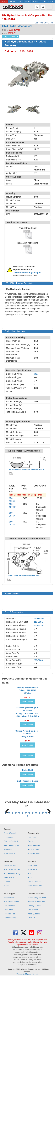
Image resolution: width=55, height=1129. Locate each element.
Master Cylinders (34, 1033)
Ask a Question (34, 1065)
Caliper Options (9, 37)
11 (39, 964)
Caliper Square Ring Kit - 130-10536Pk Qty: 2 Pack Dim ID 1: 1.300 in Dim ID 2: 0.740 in (27, 759)
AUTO (4, 2)
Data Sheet (32, 989)
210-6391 (38, 622)
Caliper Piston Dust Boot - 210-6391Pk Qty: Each (27, 807)
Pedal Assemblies (35, 1037)
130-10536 (39, 618)
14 (49, 964)
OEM (27, 2)
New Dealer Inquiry (11, 997)
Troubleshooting (10, 1069)
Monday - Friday (34, 1057)
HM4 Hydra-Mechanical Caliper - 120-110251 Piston (27, 717)
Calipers (7, 1033)
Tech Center (8, 1061)
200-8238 (38, 625)
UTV (19, 2)
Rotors (6, 1037)
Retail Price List (34, 1001)
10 (36, 964)
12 (43, 964)
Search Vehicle (10, 1017)
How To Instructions (11, 1053)
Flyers (30, 993)
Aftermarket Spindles (12, 1021)
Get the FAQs (9, 1049)
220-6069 (38, 660)
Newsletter (8, 1001)
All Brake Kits (9, 1029)
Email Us (31, 1069)
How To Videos (10, 1057)
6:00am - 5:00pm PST (36, 1053)
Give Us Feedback (11, 993)
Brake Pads (32, 1021)
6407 (36, 374)
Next (48, 943)
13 (46, 964)
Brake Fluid (27, 868)
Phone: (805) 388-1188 (37, 1049)
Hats (29, 1025)
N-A (35, 629)
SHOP (50, 2)
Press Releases (34, 997)
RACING (12, 2)
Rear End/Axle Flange (12, 1025)
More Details (27, 728)
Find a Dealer (33, 1061)
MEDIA (35, 2)
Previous (7, 943)
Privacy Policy (9, 1005)
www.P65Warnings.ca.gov (28, 272)
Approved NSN (33, 1005)
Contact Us (8, 989)
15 (27, 967)
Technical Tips (9, 1065)
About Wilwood (10, 984)
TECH (43, 2)
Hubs (30, 1029)
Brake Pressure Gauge (27, 896)
